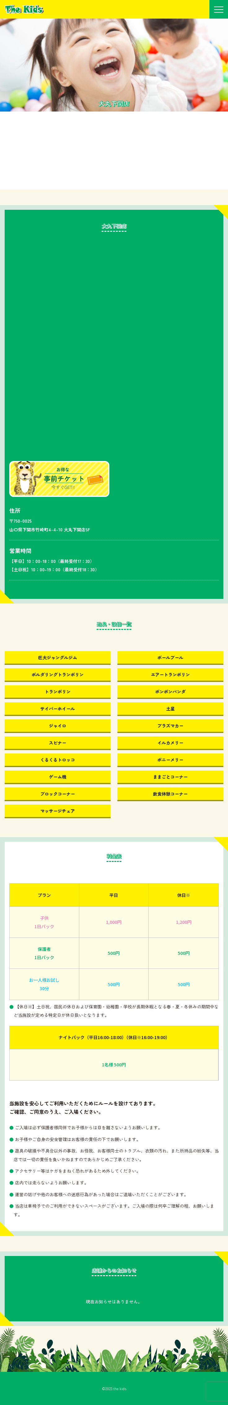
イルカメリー (170, 743)
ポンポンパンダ (170, 691)
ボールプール (170, 657)
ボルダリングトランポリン (58, 674)
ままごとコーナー (170, 777)
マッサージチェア (57, 811)
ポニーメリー (170, 760)
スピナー (57, 743)
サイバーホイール (57, 708)
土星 (170, 708)
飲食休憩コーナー (170, 794)
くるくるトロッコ (57, 760)
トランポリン (58, 691)
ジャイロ (57, 725)
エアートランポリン (170, 674)
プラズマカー (170, 725)
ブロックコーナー (57, 794)
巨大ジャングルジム (57, 657)
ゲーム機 (57, 777)
